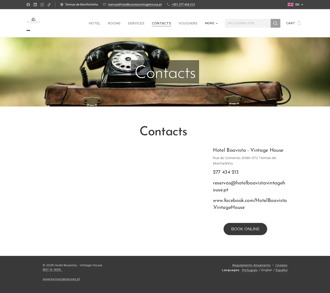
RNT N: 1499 (53, 270)
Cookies (281, 265)
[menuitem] (102, 23)
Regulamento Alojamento (251, 265)
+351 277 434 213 (183, 4)
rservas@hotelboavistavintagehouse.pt (135, 4)
